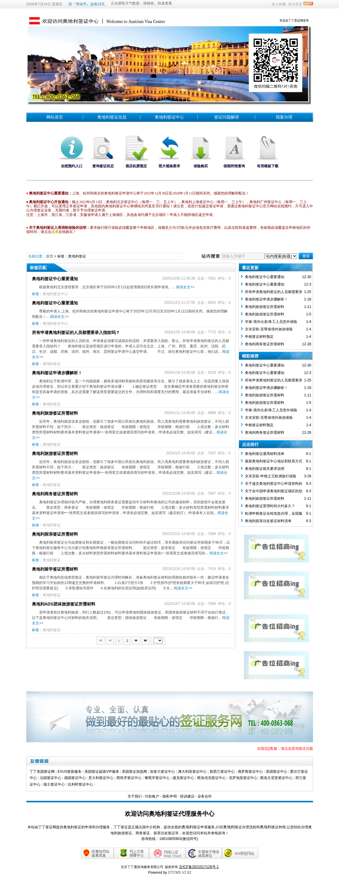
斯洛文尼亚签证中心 (276, 778)
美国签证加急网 (134, 771)
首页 (49, 256)
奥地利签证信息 (112, 117)
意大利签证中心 (100, 778)
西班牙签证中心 (129, 778)
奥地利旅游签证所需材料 (55, 413)
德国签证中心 (75, 778)
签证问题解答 (226, 117)
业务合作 (204, 796)
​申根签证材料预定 (259, 337)
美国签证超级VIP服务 (102, 771)
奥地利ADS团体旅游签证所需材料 (63, 604)
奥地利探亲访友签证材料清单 (268, 521)
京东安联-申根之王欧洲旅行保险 (270, 476)
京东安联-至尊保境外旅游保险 (269, 329)
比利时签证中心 (80, 784)
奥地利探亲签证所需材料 (55, 534)
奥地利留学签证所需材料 (55, 569)
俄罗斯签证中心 (250, 771)
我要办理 (284, 117)
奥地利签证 (52, 364)
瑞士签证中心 (54, 784)
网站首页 (54, 117)
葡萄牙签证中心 (157, 778)
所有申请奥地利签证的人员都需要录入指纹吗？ (76, 332)
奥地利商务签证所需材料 (55, 493)
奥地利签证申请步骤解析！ (57, 372)
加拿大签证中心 (162, 771)
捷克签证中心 (183, 778)
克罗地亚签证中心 (243, 778)
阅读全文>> (185, 287)
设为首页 (295, 4)
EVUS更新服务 (70, 771)
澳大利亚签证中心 (192, 771)
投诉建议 (187, 796)
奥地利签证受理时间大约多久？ (270, 506)
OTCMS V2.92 (179, 872)
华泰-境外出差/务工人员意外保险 (271, 322)
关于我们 (135, 796)
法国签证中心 (50, 778)
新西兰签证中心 (222, 771)
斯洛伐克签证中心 (211, 778)
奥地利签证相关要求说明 (264, 469)
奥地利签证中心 (169, 117)
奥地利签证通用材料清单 (264, 454)
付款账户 (152, 796)
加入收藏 (278, 4)
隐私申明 (169, 796)
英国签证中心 (276, 771)
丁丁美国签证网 (42, 771)
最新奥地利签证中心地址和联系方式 (273, 461)
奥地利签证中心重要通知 (55, 278)
